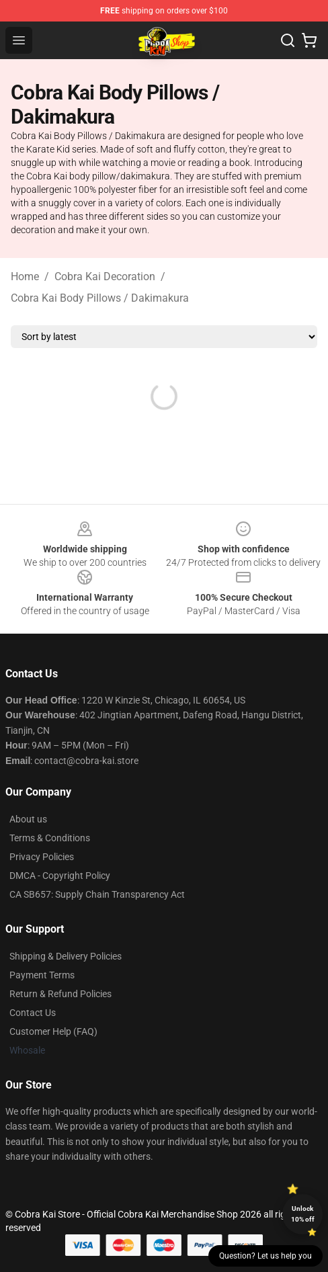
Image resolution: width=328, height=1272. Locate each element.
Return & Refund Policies (60, 993)
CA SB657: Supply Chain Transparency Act (97, 894)
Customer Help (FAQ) (53, 1031)
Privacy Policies (41, 856)
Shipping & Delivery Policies (65, 956)
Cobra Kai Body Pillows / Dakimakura (100, 298)
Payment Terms (42, 975)
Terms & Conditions (49, 838)
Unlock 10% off (303, 1214)
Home (25, 276)
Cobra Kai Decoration (104, 276)
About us (28, 819)
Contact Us (32, 1012)
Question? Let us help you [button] (265, 1256)
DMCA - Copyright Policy (59, 875)
